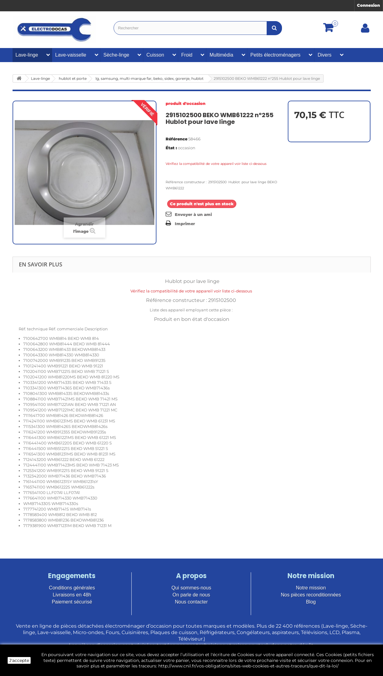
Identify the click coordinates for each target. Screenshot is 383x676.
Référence (176, 138)
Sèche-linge (116, 55)
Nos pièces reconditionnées (311, 594)
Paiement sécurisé (72, 601)
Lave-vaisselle (70, 55)
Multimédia (221, 55)
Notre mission (311, 587)
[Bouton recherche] (274, 28)
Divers (324, 55)
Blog (311, 601)
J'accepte (19, 660)
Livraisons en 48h (72, 594)
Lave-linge (27, 55)
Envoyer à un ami (193, 214)
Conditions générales (72, 587)
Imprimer (185, 223)
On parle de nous (191, 594)
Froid (186, 55)
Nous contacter (191, 601)
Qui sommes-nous (191, 587)
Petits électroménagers (275, 55)
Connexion (368, 5)
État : (171, 147)
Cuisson (155, 55)
